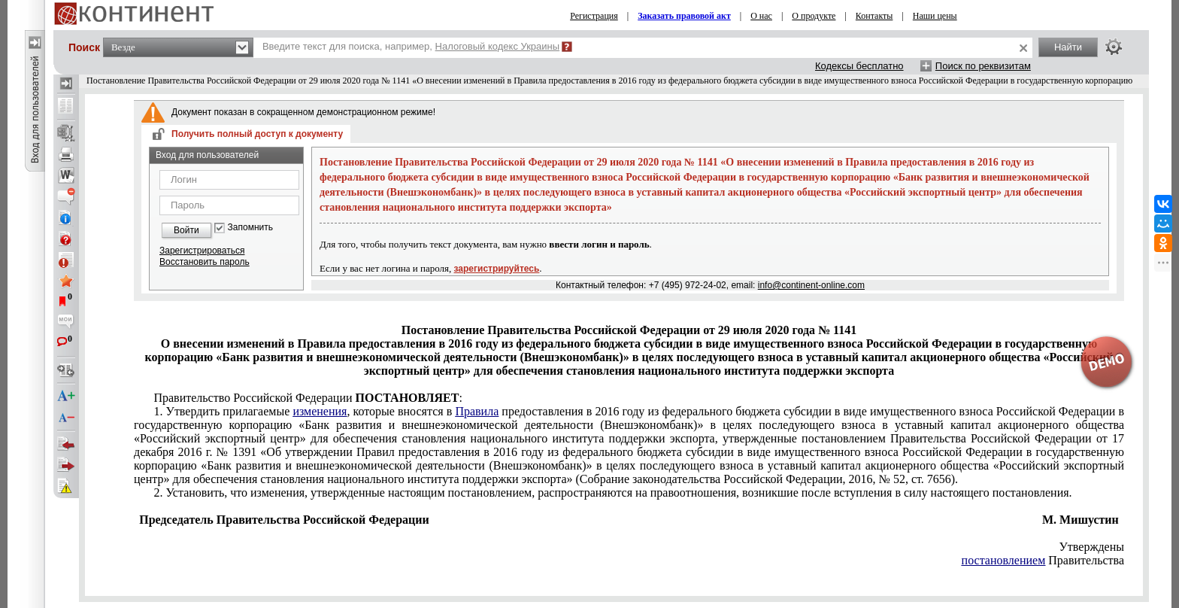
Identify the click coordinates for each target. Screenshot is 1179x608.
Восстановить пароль (204, 262)
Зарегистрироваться (201, 250)
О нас (761, 16)
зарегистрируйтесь (497, 268)
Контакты (874, 16)
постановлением (1004, 560)
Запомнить (250, 228)
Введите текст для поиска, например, (410, 46)
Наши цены (935, 16)
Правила (477, 411)
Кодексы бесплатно (859, 65)
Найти (1068, 47)
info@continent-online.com (811, 285)
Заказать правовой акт (684, 16)
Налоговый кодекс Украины (497, 46)
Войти (186, 230)
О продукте (813, 16)
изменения (319, 411)
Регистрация (594, 16)
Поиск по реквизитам (983, 65)
